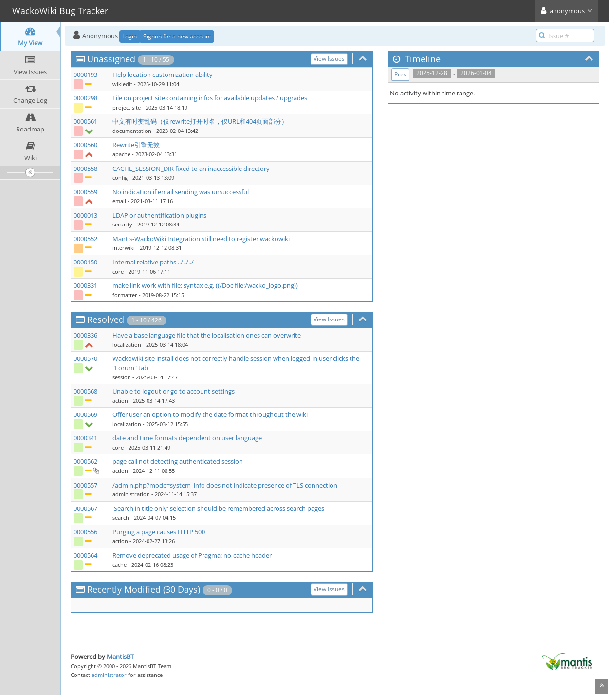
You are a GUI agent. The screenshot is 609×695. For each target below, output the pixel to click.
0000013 (85, 215)
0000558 (85, 168)
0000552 (85, 238)
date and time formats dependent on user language (187, 437)
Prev (400, 74)
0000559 (85, 192)
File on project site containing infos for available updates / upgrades (209, 98)
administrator (109, 674)
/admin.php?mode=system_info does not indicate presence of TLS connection (224, 485)
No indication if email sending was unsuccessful (180, 192)
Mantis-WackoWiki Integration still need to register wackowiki (201, 238)
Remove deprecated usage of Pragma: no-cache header (192, 555)
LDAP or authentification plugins (159, 215)
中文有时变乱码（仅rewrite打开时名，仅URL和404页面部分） (200, 121)
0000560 (85, 144)
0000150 (85, 262)
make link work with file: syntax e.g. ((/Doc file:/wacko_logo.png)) (205, 285)
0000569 (85, 414)
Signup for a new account (177, 36)
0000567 (85, 508)
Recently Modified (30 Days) (143, 589)
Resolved (105, 319)
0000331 (85, 285)
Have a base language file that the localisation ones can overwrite (206, 335)
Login (129, 36)
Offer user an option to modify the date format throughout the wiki (210, 414)
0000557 (85, 485)
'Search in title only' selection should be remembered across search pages (218, 508)
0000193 (85, 74)
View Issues (329, 59)
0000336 (85, 335)
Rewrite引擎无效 (136, 144)
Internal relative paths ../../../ (153, 262)
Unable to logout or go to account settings (173, 391)
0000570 (85, 358)
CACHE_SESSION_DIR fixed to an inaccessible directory (191, 168)
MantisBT (120, 656)
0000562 (85, 461)
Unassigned (111, 59)
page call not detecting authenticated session (177, 461)
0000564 (85, 555)
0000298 (85, 98)
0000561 (85, 121)
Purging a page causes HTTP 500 (158, 531)
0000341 (85, 437)
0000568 (85, 391)
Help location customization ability (162, 74)
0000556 (85, 531)
